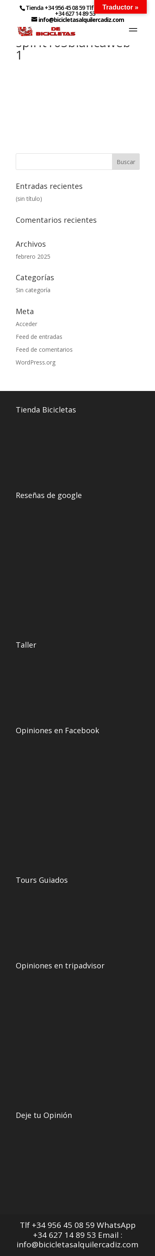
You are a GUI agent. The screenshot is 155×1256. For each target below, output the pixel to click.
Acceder (26, 324)
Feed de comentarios (44, 349)
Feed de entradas (39, 337)
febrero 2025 (33, 256)
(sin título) (29, 199)
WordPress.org (35, 362)
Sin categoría (33, 290)
